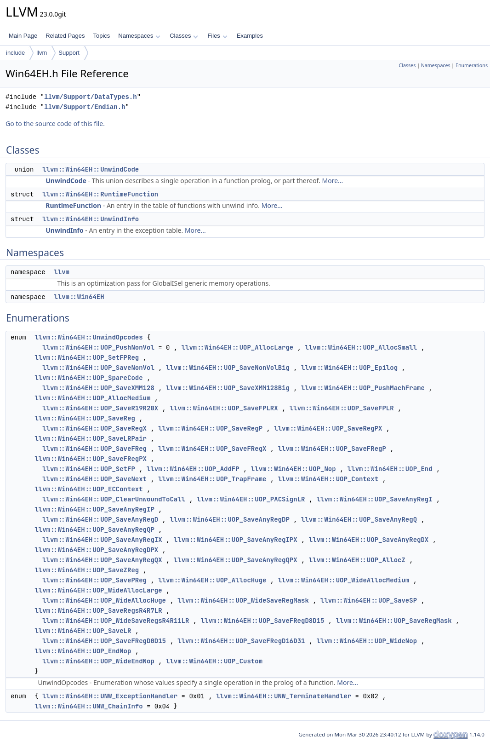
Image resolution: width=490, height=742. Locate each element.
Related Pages (65, 35)
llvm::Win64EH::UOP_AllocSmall (361, 347)
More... (332, 180)
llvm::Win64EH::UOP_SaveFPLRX (224, 408)
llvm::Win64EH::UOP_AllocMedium (92, 398)
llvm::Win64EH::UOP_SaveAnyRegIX (102, 539)
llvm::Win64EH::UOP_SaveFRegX (212, 448)
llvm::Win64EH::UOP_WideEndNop (98, 661)
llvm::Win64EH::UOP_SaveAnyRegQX (102, 560)
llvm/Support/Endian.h (84, 107)
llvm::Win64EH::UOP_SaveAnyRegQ (359, 519)
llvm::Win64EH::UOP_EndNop (82, 651)
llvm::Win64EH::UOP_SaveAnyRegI (375, 499)
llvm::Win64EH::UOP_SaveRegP (210, 428)
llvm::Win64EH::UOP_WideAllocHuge (104, 600)
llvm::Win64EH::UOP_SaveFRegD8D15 (263, 620)
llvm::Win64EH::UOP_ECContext (88, 489)
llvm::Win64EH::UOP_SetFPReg (86, 357)
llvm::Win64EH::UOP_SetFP (88, 469)
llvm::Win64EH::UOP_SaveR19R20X (100, 408)
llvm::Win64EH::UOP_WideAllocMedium (344, 580)
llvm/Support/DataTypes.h (90, 96)
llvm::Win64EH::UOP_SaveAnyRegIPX (235, 539)
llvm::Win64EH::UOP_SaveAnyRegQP (94, 529)
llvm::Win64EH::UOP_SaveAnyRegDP (229, 519)
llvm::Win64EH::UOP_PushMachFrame (363, 388)
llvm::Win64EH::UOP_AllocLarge (238, 347)
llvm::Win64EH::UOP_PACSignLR (251, 499)
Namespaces (139, 35)
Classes (184, 35)
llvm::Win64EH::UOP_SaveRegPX (328, 428)
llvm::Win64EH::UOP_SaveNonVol (98, 367)
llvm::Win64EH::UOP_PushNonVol (98, 347)
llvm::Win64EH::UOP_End (390, 469)
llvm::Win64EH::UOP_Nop (293, 469)
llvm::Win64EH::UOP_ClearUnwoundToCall (113, 499)
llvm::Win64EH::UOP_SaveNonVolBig (228, 367)
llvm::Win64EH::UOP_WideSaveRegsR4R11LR (115, 620)
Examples (250, 35)
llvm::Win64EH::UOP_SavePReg (94, 580)
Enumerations (472, 65)
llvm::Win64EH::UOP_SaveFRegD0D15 (104, 641)
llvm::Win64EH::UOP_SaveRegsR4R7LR (98, 610)
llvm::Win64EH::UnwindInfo (90, 219)
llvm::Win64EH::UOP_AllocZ (357, 560)
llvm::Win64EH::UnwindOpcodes (88, 337)
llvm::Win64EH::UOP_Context (328, 479)
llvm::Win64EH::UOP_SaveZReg (86, 570)
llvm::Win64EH (79, 297)
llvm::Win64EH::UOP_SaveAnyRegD (100, 519)
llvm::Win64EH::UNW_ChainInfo (88, 706)
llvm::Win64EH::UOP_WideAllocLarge (98, 590)
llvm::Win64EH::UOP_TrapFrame (212, 479)
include (15, 52)
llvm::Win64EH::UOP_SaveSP (368, 600)
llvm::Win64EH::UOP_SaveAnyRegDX (368, 539)
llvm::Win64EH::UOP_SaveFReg (94, 448)
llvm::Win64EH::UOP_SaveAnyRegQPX (235, 560)
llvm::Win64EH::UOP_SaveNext (94, 479)
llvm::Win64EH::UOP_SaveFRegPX (90, 458)
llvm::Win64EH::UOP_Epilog (349, 367)
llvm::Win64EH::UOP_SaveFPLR (342, 408)
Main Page (23, 35)
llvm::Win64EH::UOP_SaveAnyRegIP (94, 509)
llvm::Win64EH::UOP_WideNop (367, 641)
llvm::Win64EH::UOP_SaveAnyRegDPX (96, 550)
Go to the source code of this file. (55, 123)
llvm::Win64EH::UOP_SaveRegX (94, 428)
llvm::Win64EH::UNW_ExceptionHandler (109, 696)
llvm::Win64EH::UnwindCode (90, 169)
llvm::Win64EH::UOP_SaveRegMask (394, 620)
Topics (101, 35)
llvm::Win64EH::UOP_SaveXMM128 (98, 388)
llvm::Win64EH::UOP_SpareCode (88, 378)
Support (69, 52)
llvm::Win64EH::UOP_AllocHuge (212, 580)
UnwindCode (66, 180)
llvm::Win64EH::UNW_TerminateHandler (283, 696)
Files (217, 35)
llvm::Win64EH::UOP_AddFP (193, 469)
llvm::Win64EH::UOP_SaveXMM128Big (228, 388)
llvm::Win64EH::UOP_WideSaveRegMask (243, 600)
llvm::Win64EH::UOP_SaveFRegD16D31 (241, 641)
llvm (41, 52)
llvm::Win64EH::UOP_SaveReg (84, 418)
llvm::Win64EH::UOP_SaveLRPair (90, 438)
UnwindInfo (65, 230)
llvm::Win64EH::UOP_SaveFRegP (332, 448)
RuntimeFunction (73, 205)
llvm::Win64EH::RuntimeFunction (100, 194)
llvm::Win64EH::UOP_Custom (214, 661)
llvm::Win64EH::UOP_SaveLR (82, 631)
